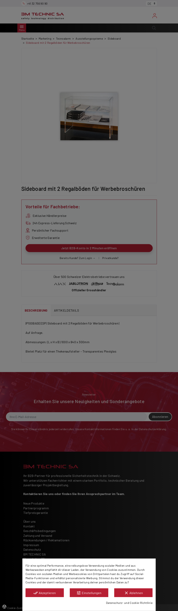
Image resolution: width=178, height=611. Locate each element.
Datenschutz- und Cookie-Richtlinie (129, 602)
